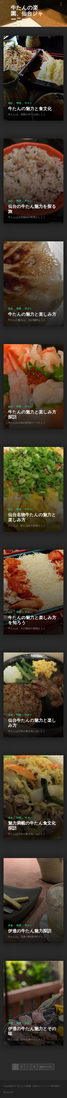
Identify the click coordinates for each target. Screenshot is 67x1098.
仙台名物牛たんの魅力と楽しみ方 (32, 517)
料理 (18, 103)
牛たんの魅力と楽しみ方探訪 (32, 414)
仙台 (10, 103)
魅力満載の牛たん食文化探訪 (32, 825)
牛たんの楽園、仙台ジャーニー (27, 13)
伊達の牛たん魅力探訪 (29, 930)
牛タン (28, 103)
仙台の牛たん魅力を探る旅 (32, 209)
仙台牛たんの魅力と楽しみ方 (32, 722)
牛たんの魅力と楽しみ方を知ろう (32, 620)
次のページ (45, 1066)
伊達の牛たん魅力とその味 (32, 1031)
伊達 (10, 925)
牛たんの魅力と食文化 (30, 108)
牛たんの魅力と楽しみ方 (32, 314)
